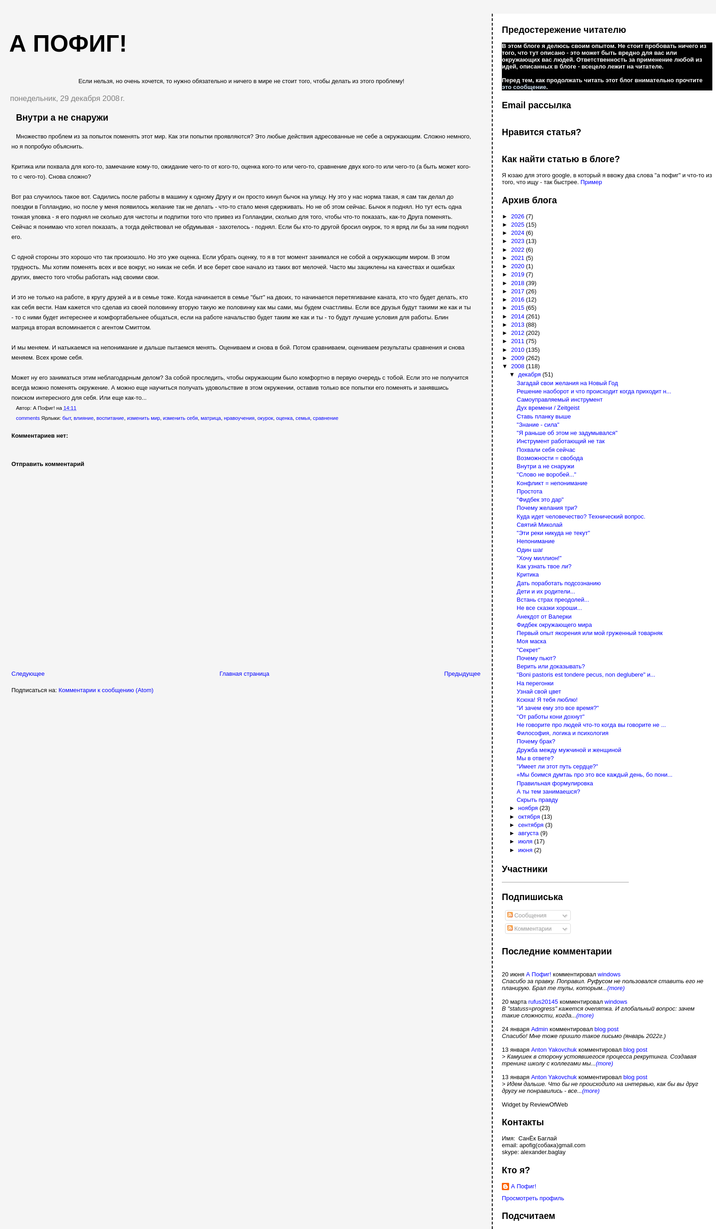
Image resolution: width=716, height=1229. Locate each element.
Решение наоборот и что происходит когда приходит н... (594, 391)
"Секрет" (529, 649)
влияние (84, 418)
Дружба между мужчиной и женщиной (569, 750)
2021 (518, 257)
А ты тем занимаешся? (548, 791)
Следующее (28, 673)
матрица (211, 418)
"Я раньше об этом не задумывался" (567, 432)
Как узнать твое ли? (544, 566)
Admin (539, 1029)
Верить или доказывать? (551, 666)
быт (67, 418)
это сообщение (524, 87)
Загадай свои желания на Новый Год (567, 383)
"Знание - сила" (538, 424)
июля (526, 841)
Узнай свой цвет (539, 691)
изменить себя (180, 418)
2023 (518, 241)
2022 (518, 249)
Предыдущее (462, 673)
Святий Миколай (540, 524)
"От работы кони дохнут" (551, 716)
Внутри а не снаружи (62, 117)
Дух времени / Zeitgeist (548, 407)
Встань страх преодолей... (553, 599)
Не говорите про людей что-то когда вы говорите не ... (591, 724)
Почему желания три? (547, 507)
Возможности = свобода (550, 458)
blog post (607, 1029)
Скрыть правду (537, 799)
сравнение (325, 418)
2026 (518, 216)
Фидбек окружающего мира (554, 624)
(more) (616, 988)
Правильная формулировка (555, 783)
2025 (518, 224)
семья (302, 418)
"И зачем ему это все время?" (558, 708)
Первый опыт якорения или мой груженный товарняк (590, 633)
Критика (528, 574)
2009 (518, 358)
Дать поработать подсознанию (559, 583)
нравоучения (239, 418)
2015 (518, 307)
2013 (518, 324)
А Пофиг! (538, 974)
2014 (518, 316)
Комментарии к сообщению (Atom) (105, 690)
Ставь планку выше (544, 416)
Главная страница (244, 673)
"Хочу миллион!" (539, 558)
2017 (518, 291)
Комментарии (529, 928)
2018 (518, 283)
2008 (518, 366)
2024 (518, 232)
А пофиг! (68, 43)
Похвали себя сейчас (546, 449)
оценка (284, 418)
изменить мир (143, 418)
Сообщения (527, 915)
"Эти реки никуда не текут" (553, 533)
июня (526, 850)
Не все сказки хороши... (549, 607)
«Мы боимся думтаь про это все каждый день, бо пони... (595, 774)
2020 (518, 266)
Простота (529, 491)
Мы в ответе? (535, 758)
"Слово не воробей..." (546, 474)
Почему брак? (536, 741)
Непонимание (536, 541)
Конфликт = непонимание (552, 483)
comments (28, 418)
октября (530, 816)
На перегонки (535, 683)
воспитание (110, 418)
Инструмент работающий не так (561, 441)
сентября (531, 824)
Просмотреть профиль (533, 1198)
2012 (518, 332)
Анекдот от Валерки (544, 616)
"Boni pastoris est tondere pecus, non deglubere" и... (586, 674)
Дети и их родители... (546, 591)
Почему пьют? (536, 658)
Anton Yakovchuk (554, 1049)
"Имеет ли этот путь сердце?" (557, 766)
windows (609, 974)
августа (529, 833)
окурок (265, 418)
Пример (591, 182)
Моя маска (532, 641)
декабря (530, 374)
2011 (518, 341)
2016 (518, 299)
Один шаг (530, 549)
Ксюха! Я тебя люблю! (547, 699)
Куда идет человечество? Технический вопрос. (581, 516)
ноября (529, 808)
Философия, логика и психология (563, 733)
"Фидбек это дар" (540, 499)
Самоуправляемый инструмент (560, 399)
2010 (518, 349)
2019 (518, 274)
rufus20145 (543, 1001)
